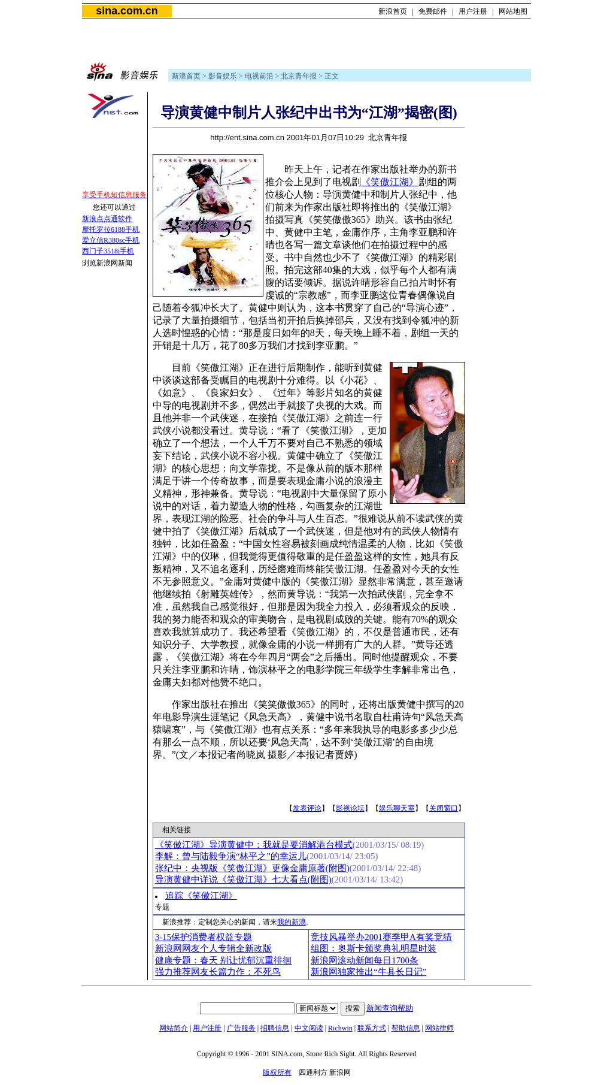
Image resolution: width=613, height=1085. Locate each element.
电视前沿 (259, 76)
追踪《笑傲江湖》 (201, 895)
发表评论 (307, 808)
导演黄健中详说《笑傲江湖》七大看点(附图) (243, 879)
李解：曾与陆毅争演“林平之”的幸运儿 (230, 856)
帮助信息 (406, 1028)
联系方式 (371, 1028)
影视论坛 (350, 808)
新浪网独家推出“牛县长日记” (368, 972)
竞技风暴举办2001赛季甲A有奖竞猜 (381, 937)
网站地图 (513, 11)
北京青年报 (299, 76)
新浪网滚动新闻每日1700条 (364, 960)
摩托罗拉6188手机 (110, 229)
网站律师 (439, 1028)
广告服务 (241, 1028)
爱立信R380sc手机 (110, 240)
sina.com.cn (126, 11)
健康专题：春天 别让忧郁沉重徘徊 (223, 960)
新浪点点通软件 (107, 218)
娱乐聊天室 (397, 808)
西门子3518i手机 (108, 251)
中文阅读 (309, 1028)
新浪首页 (392, 11)
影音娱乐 (222, 76)
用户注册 (473, 11)
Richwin (340, 1028)
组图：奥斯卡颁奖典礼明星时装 (373, 948)
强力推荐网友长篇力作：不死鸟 (218, 972)
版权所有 (277, 1072)
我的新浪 (291, 922)
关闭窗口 (443, 808)
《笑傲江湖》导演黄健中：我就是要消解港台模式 (254, 845)
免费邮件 (432, 11)
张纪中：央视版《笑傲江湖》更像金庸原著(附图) (252, 868)
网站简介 (173, 1028)
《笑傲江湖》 (389, 182)
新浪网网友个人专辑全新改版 (213, 948)
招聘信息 (274, 1028)
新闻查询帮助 (389, 1008)
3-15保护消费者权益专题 (203, 937)
